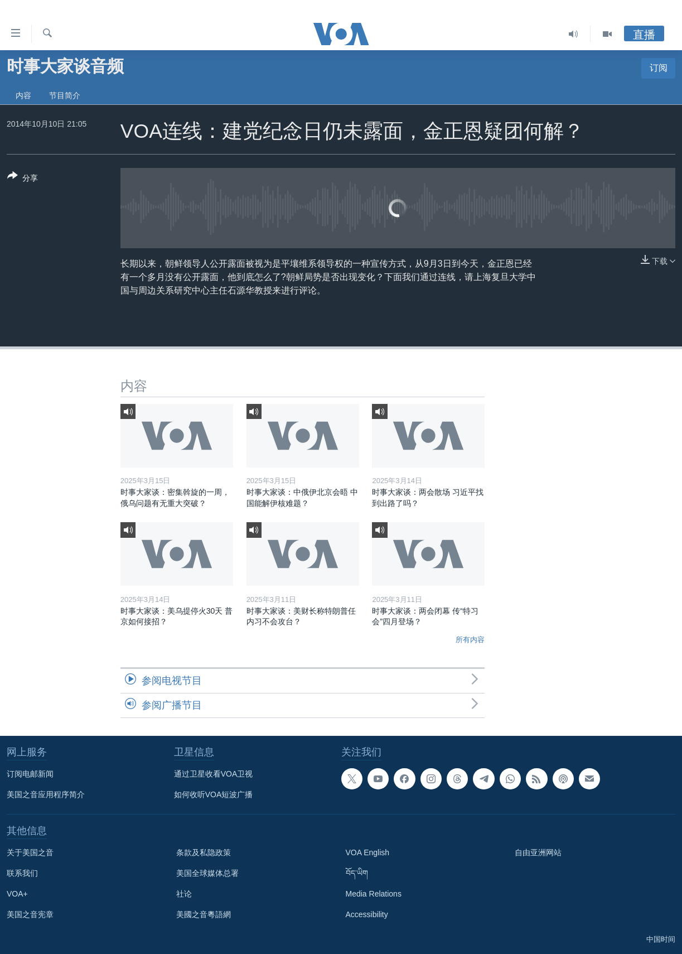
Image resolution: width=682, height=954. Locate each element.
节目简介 (64, 95)
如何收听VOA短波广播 (213, 794)
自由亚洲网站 (538, 852)
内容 (23, 95)
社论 (184, 893)
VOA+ (17, 893)
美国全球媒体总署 (207, 873)
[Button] (22, 179)
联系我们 (22, 873)
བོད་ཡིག (357, 873)
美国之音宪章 (30, 914)
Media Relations (374, 893)
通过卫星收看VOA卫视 (213, 773)
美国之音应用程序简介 (46, 794)
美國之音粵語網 (203, 914)
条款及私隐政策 (203, 852)
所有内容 (470, 639)
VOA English (368, 852)
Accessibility (367, 914)
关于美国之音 (30, 852)
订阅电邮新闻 (30, 773)
